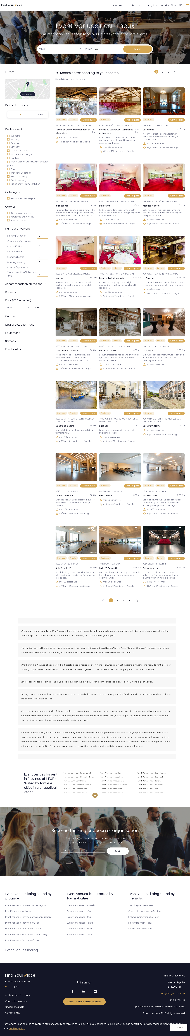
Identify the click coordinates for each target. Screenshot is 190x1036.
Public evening (16, 180)
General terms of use (16, 1001)
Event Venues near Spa (147, 788)
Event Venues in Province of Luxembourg (26, 934)
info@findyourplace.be (173, 993)
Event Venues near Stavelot (149, 796)
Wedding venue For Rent (140, 905)
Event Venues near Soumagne (151, 784)
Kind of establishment (19, 325)
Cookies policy (12, 1012)
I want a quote (88, 120)
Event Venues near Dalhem (75, 792)
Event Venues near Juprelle (112, 780)
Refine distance (15, 105)
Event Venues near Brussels (81, 905)
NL (12, 986)
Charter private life (14, 1006)
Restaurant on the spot (21, 198)
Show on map (27, 94)
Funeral (12, 169)
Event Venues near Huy (110, 773)
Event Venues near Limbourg (113, 796)
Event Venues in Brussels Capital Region (25, 905)
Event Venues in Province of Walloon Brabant (28, 917)
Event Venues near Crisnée (75, 788)
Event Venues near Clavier (74, 780)
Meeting (13, 139)
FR (6, 986)
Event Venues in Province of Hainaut (23, 940)
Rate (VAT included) (18, 300)
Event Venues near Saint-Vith (150, 776)
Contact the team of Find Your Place (84, 1001)
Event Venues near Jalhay (111, 776)
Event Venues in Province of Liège (22, 922)
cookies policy (17, 1028)
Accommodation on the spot (24, 284)
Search (137, 49)
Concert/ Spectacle (19, 172)
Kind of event (13, 129)
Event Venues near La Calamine (114, 784)
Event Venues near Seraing (149, 780)
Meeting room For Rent (139, 922)
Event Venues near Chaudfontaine (78, 776)
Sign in (118, 851)
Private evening (17, 176)
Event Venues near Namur (80, 922)
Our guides (152, 5)
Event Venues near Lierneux (112, 792)
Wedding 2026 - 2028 (171, 5)
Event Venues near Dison (74, 796)
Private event (137, 5)
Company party (17, 150)
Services (10, 341)
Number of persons (17, 228)
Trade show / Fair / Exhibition (23, 183)
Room (9, 292)
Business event (120, 5)
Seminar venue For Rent (140, 928)
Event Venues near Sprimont (150, 792)
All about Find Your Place (17, 995)
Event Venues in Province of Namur (23, 928)
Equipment (12, 333)
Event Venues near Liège (111, 788)
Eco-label (11, 349)
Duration (11, 316)
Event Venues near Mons (79, 934)
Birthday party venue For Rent (143, 917)
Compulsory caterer (19, 213)
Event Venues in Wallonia (18, 911)
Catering (11, 192)
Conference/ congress (21, 154)
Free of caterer (16, 220)
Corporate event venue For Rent (144, 911)
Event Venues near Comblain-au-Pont (80, 784)
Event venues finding (21, 950)
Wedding (13, 135)
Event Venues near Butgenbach (77, 773)
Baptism (13, 158)
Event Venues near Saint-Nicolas (152, 773)
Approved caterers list (20, 216)
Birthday (13, 146)
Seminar (13, 143)
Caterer (10, 206)
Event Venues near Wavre (80, 928)
